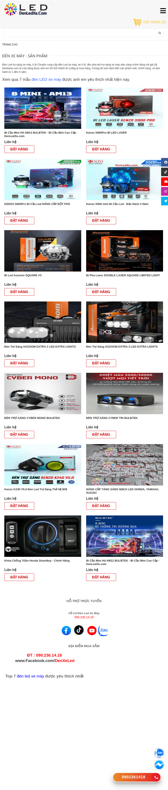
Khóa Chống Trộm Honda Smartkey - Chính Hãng (37, 560)
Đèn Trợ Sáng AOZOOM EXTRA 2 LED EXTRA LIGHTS (40, 346)
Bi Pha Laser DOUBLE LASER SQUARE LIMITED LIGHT (123, 275)
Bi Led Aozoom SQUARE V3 (23, 275)
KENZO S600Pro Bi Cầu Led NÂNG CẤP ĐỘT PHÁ (37, 204)
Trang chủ (10, 44)
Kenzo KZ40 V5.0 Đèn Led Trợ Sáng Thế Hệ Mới (36, 489)
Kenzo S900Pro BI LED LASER (107, 132)
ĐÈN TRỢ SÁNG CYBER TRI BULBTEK (112, 418)
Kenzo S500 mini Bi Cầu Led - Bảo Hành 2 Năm (117, 204)
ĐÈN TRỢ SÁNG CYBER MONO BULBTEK (32, 418)
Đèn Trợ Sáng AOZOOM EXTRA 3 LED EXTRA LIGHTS (122, 346)
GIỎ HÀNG (154, 22)
